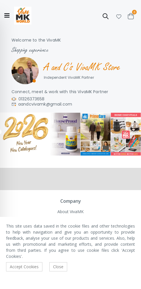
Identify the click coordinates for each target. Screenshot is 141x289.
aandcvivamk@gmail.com (45, 104)
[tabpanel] (70, 133)
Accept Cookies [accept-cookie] (24, 266)
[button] (119, 16)
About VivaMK (70, 211)
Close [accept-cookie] (58, 266)
